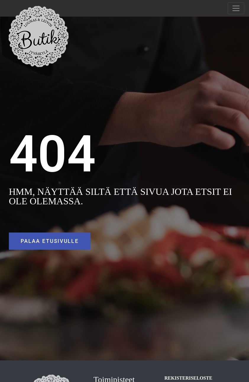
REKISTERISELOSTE (188, 378)
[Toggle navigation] (236, 8)
